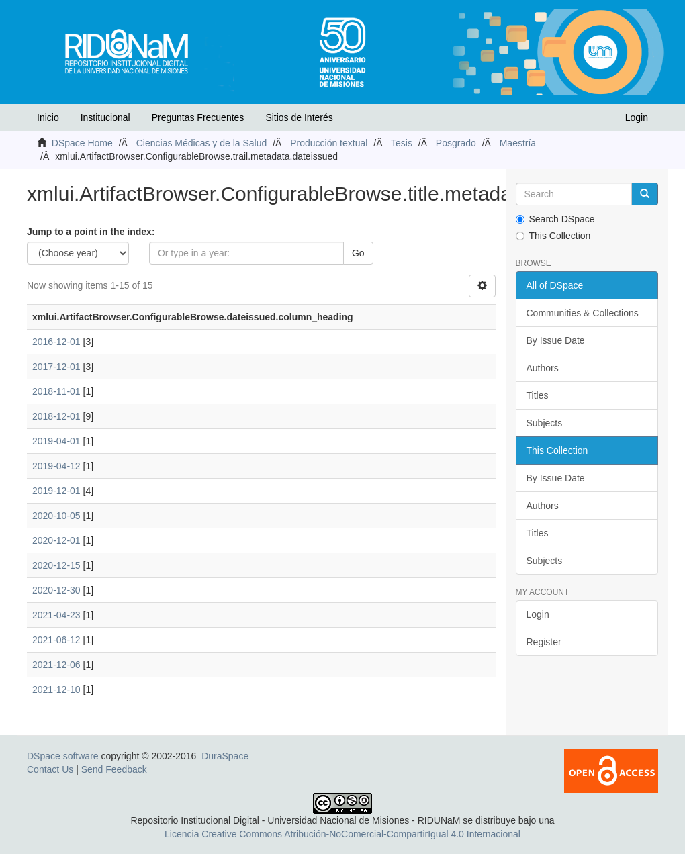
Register (544, 641)
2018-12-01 (56, 416)
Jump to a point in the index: (91, 231)
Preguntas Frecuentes (198, 117)
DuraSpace (224, 756)
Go (358, 253)
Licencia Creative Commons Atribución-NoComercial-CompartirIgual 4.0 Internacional (342, 833)
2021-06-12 (56, 639)
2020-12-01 (56, 540)
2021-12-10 (56, 689)
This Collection (553, 235)
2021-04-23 (56, 615)
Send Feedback (114, 769)
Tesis (401, 143)
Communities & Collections (583, 312)
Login (538, 614)
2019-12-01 (56, 490)
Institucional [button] (105, 117)
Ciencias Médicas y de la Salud (201, 143)
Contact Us (50, 769)
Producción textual (328, 143)
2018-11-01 (56, 391)
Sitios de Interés (298, 117)
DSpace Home (82, 143)
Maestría (518, 143)
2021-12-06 (56, 664)
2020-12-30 (56, 590)
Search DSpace (555, 219)
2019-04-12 (56, 466)
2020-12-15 (56, 565)
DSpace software (63, 756)
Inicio (48, 117)
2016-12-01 (56, 341)
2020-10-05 (56, 515)
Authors (543, 368)
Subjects (545, 423)
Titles (538, 395)
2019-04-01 (56, 441)
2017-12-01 (56, 366)
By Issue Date (556, 340)
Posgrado (456, 143)
